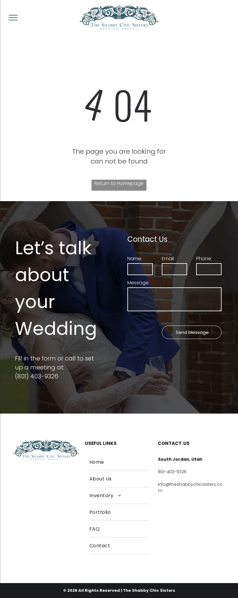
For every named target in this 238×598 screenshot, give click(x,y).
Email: (168, 258)
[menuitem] (119, 462)
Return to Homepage (119, 183)
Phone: (204, 258)
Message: (138, 282)
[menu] (13, 17)
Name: (134, 258)
